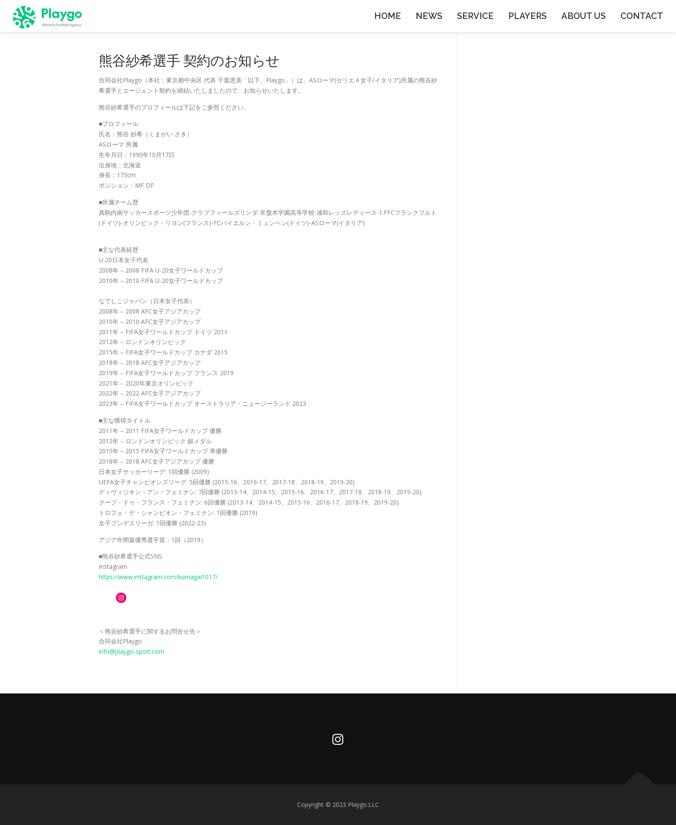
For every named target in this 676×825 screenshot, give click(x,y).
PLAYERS (527, 16)
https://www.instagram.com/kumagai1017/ (158, 577)
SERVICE (475, 16)
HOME (387, 16)
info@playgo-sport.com (131, 651)
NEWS (429, 16)
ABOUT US (583, 16)
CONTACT (641, 16)
